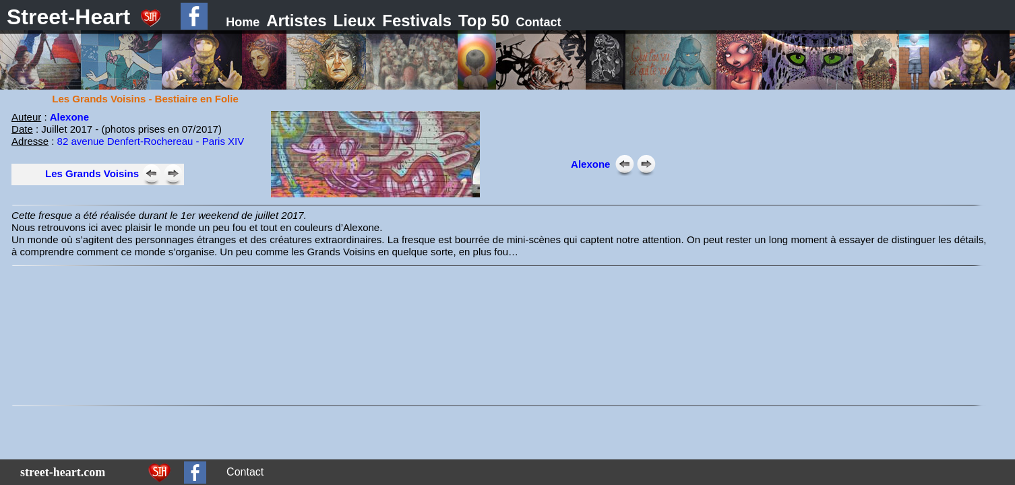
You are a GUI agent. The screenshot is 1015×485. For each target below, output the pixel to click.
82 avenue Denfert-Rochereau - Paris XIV (151, 141)
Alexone (69, 117)
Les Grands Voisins (92, 173)
